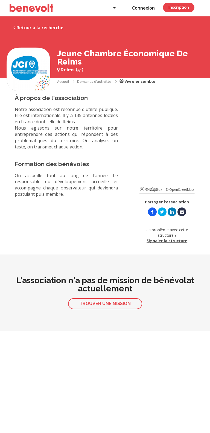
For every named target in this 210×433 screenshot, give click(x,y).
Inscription (178, 7)
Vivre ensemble (137, 81)
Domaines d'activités (94, 82)
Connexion (143, 8)
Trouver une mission (105, 303)
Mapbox (149, 189)
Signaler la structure (167, 240)
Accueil (63, 82)
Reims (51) (70, 69)
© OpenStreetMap (180, 189)
